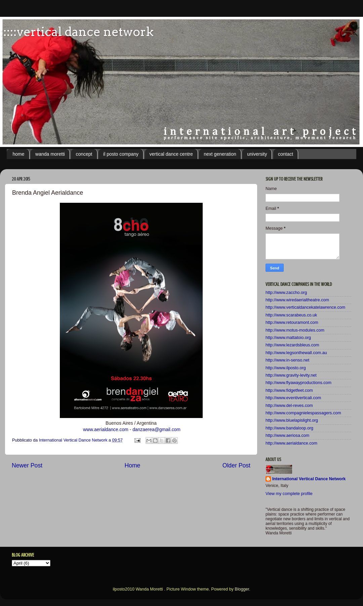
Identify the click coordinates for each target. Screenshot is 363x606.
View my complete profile (289, 493)
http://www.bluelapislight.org (292, 420)
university (257, 154)
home (19, 154)
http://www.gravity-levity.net (291, 375)
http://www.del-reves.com (289, 405)
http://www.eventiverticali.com (293, 397)
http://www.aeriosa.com (287, 435)
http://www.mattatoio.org (288, 337)
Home (132, 465)
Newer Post (27, 465)
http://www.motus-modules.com (295, 330)
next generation (220, 154)
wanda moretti (50, 154)
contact (285, 154)
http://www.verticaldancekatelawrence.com (305, 307)
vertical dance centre (171, 154)
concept (84, 154)
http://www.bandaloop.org (289, 428)
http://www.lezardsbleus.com (292, 345)
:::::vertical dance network (77, 31)
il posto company (120, 154)
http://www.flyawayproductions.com (298, 382)
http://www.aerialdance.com (291, 443)
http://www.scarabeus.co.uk (291, 315)
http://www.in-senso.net (287, 360)
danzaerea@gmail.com (156, 429)
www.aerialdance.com (105, 429)
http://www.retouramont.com (292, 322)
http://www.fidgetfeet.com (289, 390)
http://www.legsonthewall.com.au (296, 352)
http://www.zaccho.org (286, 292)
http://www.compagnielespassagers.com (303, 413)
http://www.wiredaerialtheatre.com (297, 300)
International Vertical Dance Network (309, 479)
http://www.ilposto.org (286, 368)
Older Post (236, 465)
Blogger (242, 589)
